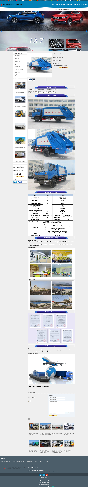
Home (53, 4)
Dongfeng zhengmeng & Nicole (18, 461)
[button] (86, 31)
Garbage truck (17, 61)
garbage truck (32, 392)
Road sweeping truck (19, 64)
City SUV (17, 74)
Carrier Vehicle (18, 72)
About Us (58, 4)
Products (63, 4)
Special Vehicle (18, 75)
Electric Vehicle (18, 55)
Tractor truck (17, 60)
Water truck (17, 63)
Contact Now (20, 177)
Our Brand (85, 4)
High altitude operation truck (20, 67)
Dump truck (17, 58)
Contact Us (75, 4)
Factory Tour (69, 4)
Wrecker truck (17, 66)
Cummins (46, 461)
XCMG (41, 461)
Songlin (35, 461)
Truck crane (17, 56)
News (80, 4)
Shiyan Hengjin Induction (5, 461)
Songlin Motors (29, 461)
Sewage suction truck (19, 69)
